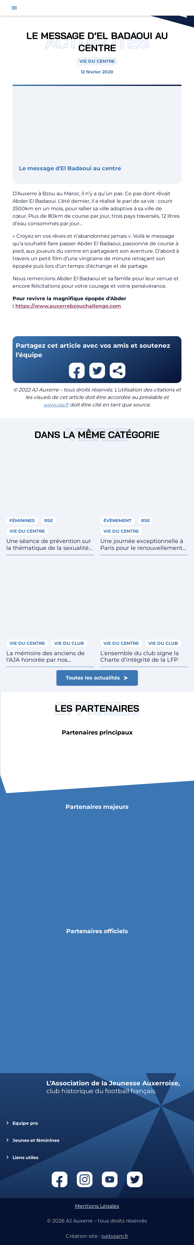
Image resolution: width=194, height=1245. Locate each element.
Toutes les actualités (93, 678)
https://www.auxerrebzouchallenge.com (68, 306)
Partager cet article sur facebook (77, 370)
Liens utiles (25, 1157)
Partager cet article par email (117, 370)
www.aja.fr (56, 405)
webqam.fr (114, 1236)
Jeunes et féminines (36, 1140)
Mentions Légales (97, 1206)
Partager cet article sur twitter (97, 370)
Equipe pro (25, 1123)
